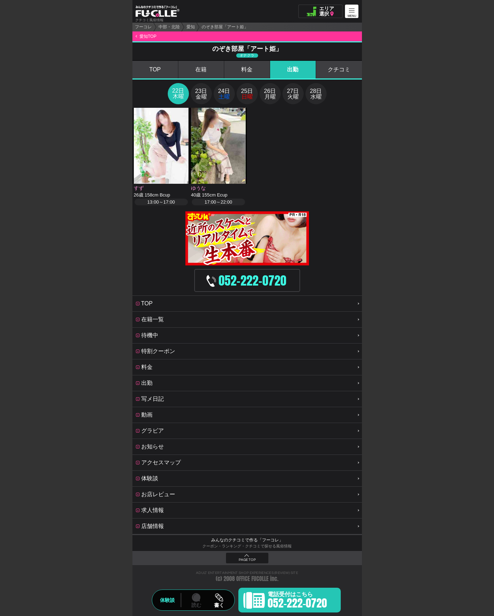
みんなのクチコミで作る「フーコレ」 (247, 540)
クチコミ (339, 69)
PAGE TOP (247, 560)
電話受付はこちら (297, 601)
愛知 (190, 26)
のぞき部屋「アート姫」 (225, 26)
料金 (246, 69)
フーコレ (143, 26)
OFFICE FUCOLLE (252, 579)
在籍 (201, 69)
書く (219, 605)
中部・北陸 (169, 26)
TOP (155, 69)
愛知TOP (147, 36)
